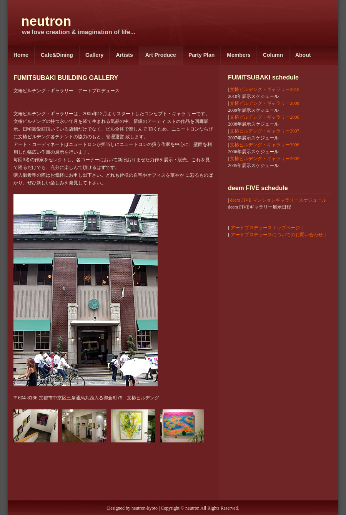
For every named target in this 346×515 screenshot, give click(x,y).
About (303, 55)
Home (20, 55)
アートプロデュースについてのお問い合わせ (277, 234)
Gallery (94, 55)
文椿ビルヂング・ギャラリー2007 (264, 131)
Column (273, 55)
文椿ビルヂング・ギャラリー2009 (264, 103)
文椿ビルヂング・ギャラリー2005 (264, 158)
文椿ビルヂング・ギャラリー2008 (264, 117)
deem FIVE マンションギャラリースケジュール (278, 200)
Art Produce (160, 55)
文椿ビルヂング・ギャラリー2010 (264, 89)
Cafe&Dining (57, 55)
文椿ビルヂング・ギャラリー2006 (264, 144)
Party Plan (201, 55)
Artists (124, 55)
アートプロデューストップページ (265, 227)
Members (238, 55)
